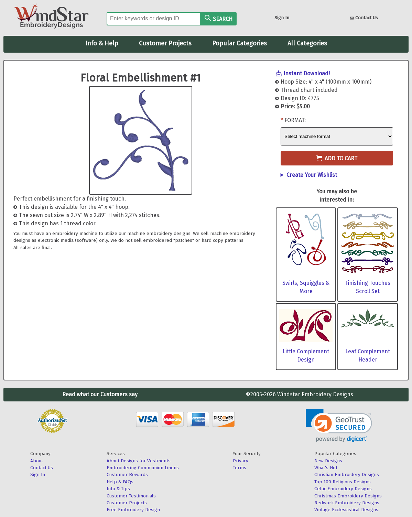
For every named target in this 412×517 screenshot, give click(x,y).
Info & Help (101, 43)
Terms (239, 468)
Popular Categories (239, 43)
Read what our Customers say (100, 394)
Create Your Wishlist (311, 175)
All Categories (307, 43)
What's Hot (325, 468)
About (36, 461)
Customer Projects (165, 43)
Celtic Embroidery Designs (343, 489)
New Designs (328, 461)
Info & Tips (118, 489)
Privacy (240, 461)
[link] (338, 425)
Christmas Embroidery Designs (348, 496)
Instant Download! (306, 73)
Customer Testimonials (131, 496)
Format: (295, 120)
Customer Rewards (127, 474)
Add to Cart (336, 158)
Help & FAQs (120, 482)
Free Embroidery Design (133, 510)
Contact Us (364, 18)
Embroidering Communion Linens (143, 468)
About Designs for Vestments (139, 461)
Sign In (281, 18)
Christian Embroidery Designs (346, 474)
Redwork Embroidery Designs (346, 503)
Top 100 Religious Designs (342, 482)
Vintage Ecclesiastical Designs (346, 510)
